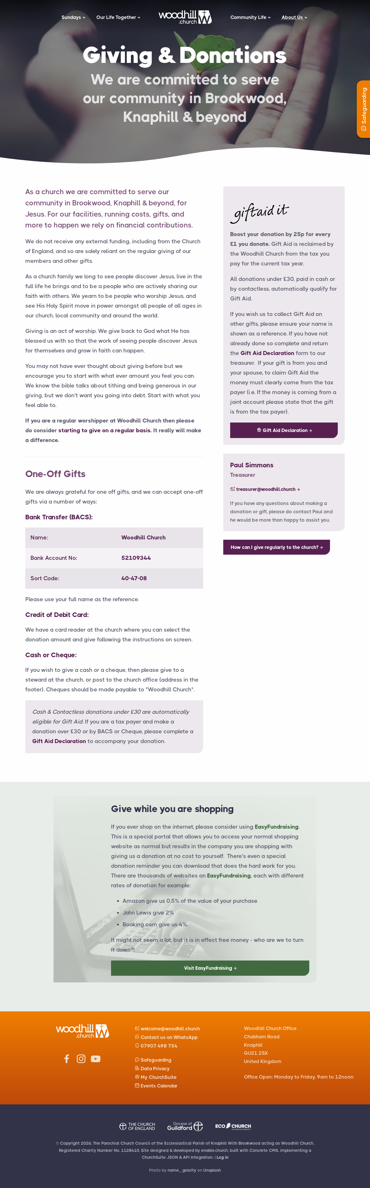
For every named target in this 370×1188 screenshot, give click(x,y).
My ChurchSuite (156, 1077)
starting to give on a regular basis (104, 430)
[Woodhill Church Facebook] (67, 1061)
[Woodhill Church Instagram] (81, 1061)
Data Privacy (152, 1068)
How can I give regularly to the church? (274, 547)
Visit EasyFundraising (208, 968)
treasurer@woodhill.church (268, 489)
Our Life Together (116, 17)
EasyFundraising (277, 827)
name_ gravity (182, 1170)
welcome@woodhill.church (167, 1028)
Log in (222, 1157)
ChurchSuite (154, 1157)
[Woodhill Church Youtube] (95, 1061)
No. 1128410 (126, 1150)
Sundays (71, 17)
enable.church (214, 1150)
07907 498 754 (156, 1046)
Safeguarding (153, 1060)
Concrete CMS (263, 1150)
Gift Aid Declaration (59, 741)
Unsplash (212, 1170)
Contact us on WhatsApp (166, 1037)
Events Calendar (156, 1086)
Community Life (248, 17)
